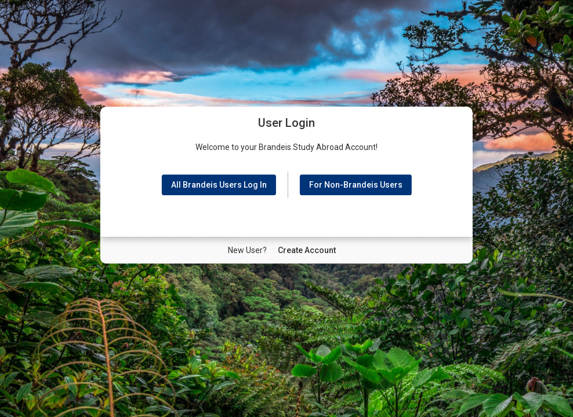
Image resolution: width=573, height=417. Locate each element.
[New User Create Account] (307, 250)
